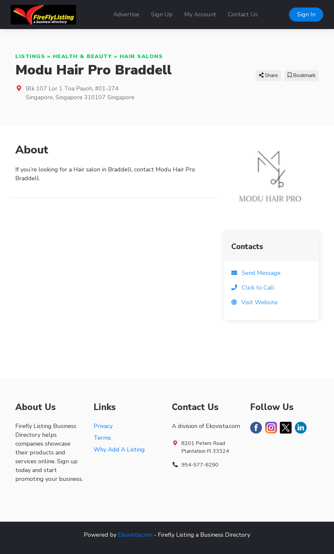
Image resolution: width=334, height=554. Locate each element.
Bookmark (301, 75)
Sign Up (162, 14)
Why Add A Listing (119, 449)
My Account (200, 14)
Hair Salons (141, 56)
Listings (30, 56)
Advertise (126, 14)
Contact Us (243, 14)
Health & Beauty (82, 56)
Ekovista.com (135, 535)
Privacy (103, 426)
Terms (102, 438)
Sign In (306, 14)
